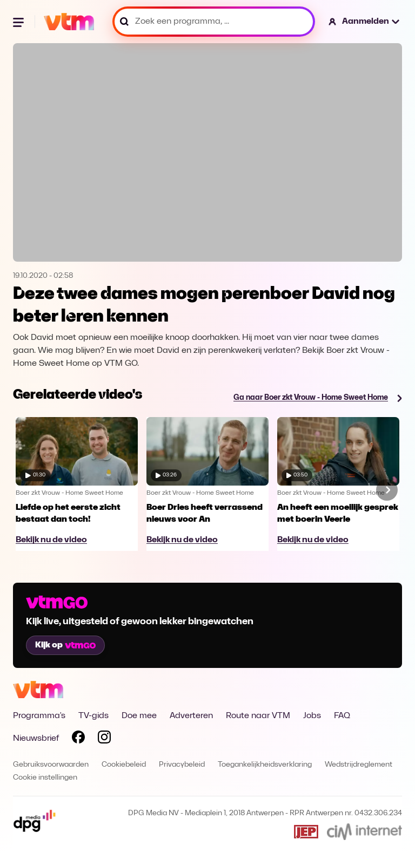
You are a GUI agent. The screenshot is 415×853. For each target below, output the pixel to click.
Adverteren (191, 716)
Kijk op (65, 645)
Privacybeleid (182, 765)
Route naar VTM (258, 716)
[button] (364, 21)
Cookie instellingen (45, 778)
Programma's (39, 716)
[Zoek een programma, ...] (214, 22)
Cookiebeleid (124, 765)
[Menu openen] (19, 21)
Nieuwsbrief (36, 738)
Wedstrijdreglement (358, 765)
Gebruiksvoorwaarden (51, 765)
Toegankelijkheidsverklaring (265, 765)
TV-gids (93, 716)
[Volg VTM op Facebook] (78, 739)
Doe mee (139, 716)
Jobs (312, 716)
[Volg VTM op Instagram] (104, 739)
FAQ (342, 716)
